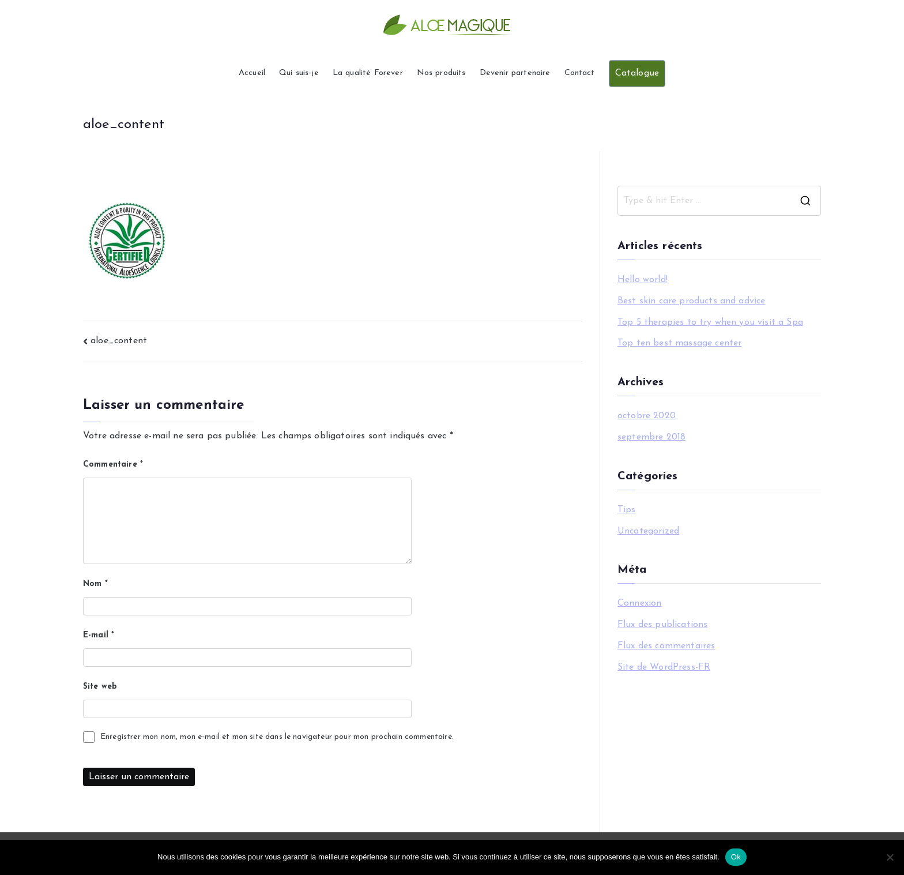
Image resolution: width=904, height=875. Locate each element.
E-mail (98, 635)
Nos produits (441, 73)
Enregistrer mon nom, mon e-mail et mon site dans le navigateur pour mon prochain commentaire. (277, 737)
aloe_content (119, 341)
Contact (579, 73)
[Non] (889, 857)
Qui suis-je (299, 73)
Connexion (639, 603)
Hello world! (642, 279)
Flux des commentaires (666, 646)
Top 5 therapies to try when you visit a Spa (710, 322)
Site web (100, 686)
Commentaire (113, 464)
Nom (95, 584)
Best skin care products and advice (691, 301)
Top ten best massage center (679, 343)
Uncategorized (648, 531)
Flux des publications (662, 624)
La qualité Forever (368, 73)
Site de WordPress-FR (663, 667)
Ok (736, 857)
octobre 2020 (646, 415)
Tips (626, 510)
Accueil (252, 73)
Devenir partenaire (515, 73)
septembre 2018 (651, 437)
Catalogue (637, 73)
